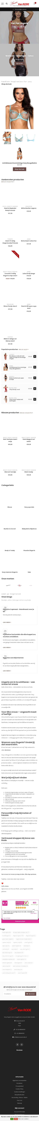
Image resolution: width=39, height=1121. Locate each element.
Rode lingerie (6, 932)
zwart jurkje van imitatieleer (20, 966)
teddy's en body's (21, 794)
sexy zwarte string (7, 956)
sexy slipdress (19, 952)
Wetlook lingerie (9, 802)
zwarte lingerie (22, 973)
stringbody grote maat (22, 956)
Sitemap (19, 1081)
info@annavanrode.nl (20, 1037)
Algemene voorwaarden (19, 1058)
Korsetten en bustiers (11, 797)
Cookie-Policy (19, 1066)
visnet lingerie (21, 959)
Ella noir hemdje (10, 472)
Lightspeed (32, 1110)
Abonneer (31, 994)
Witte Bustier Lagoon (28, 208)
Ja (11, 1119)
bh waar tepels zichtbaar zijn (21, 932)
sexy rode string (7, 952)
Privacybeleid (19, 1063)
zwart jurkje (6, 966)
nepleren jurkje (17, 942)
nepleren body (6, 942)
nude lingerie (28, 942)
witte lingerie (18, 962)
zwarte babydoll (7, 969)
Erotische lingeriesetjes (11, 792)
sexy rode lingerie (25, 949)
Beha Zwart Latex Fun (28, 241)
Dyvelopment (25, 1112)
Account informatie (19, 1089)
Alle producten (19, 1100)
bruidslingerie (6, 935)
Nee (16, 1119)
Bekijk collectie (7, 182)
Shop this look (19, 169)
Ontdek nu (19, 31)
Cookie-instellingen (19, 1069)
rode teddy (5, 949)
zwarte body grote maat (8, 973)
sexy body (15, 949)
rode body (26, 945)
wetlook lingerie (7, 962)
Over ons (19, 1078)
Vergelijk (19, 1098)
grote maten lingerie (8, 939)
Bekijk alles (23, 349)
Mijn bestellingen (19, 1092)
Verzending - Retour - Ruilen (19, 1075)
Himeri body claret (10, 306)
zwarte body (18, 969)
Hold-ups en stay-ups (11, 801)
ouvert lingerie (16, 945)
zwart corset (29, 962)
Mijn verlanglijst (19, 1095)
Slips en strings (9, 799)
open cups (5, 945)
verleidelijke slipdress (8, 959)
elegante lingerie (18, 935)
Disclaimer (19, 1061)
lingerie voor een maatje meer (24, 939)
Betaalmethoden (19, 1072)
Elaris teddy (29, 472)
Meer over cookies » (23, 1119)
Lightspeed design (15, 1112)
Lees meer (7, 622)
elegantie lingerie (31, 935)
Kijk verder (19, 63)
